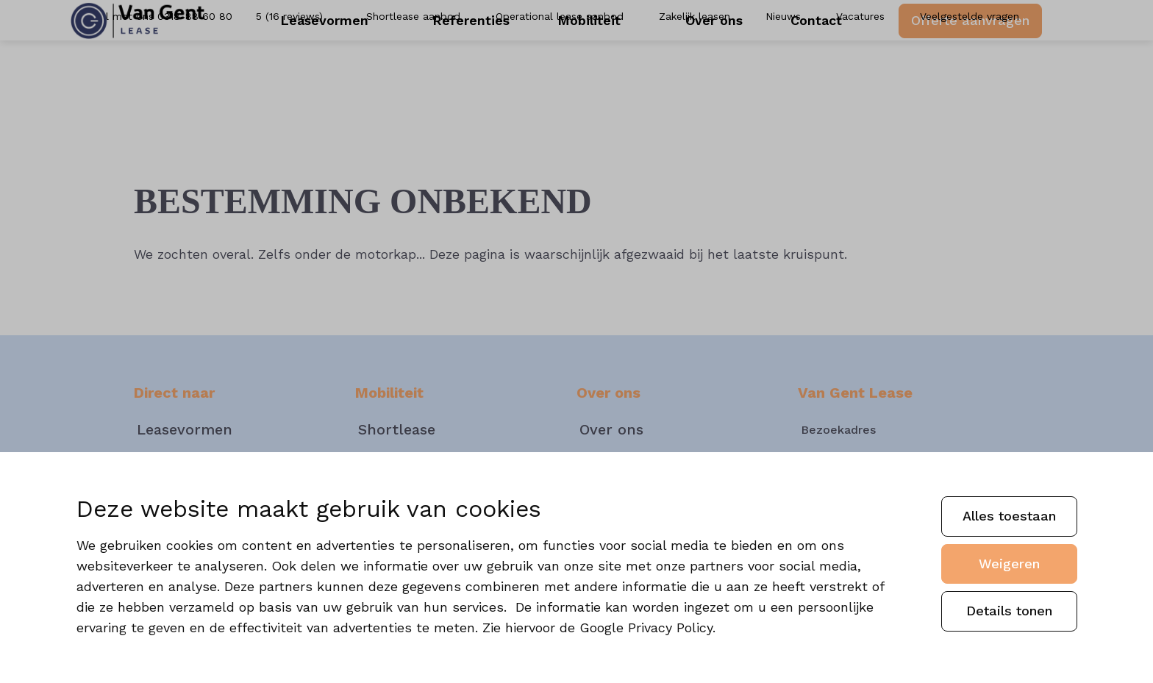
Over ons (709, 73)
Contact (802, 73)
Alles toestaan (1009, 515)
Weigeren (1009, 563)
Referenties (485, 73)
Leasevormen (355, 73)
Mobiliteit (602, 73)
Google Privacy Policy (646, 627)
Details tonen (1009, 610)
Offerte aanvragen (947, 72)
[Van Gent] (161, 73)
